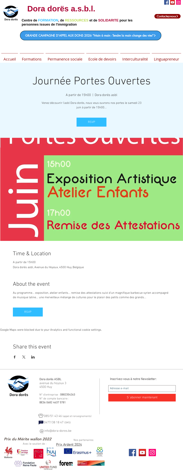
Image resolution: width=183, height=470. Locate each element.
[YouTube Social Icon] (142, 452)
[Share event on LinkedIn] (33, 357)
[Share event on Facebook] (14, 357)
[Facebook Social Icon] (166, 2)
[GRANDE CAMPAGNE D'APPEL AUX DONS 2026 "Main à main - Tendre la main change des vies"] (90, 35)
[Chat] (41, 422)
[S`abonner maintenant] (142, 397)
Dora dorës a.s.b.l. (61, 8)
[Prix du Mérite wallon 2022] (27, 439)
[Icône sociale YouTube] (172, 2)
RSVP (91, 122)
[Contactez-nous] (167, 16)
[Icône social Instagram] (178, 2)
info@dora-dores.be (58, 431)
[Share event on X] (24, 357)
